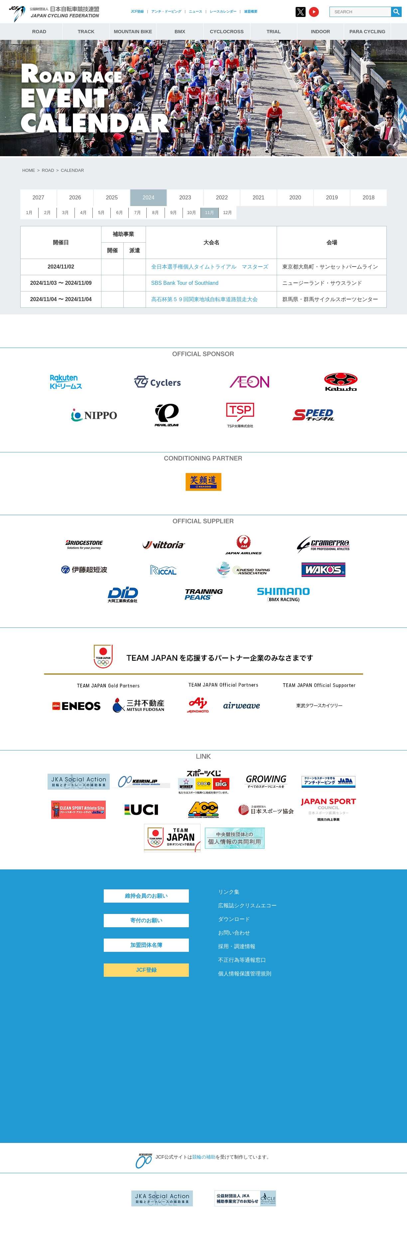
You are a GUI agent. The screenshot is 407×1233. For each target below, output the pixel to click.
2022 (222, 197)
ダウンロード (234, 919)
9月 (173, 212)
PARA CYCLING (367, 31)
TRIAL (274, 31)
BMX (180, 31)
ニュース (195, 11)
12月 (227, 212)
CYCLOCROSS (227, 31)
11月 (209, 212)
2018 (369, 197)
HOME (28, 170)
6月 (119, 212)
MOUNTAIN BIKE (133, 31)
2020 (295, 197)
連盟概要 (250, 11)
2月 (47, 212)
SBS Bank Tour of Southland (185, 283)
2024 (149, 197)
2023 (185, 197)
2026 (75, 197)
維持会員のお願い (146, 896)
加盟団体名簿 (146, 945)
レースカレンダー (223, 11)
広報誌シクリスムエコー (247, 905)
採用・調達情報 (236, 946)
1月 (29, 212)
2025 (112, 197)
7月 (137, 212)
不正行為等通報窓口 (242, 960)
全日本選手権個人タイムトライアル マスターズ (209, 267)
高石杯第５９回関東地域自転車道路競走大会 (204, 299)
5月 (101, 212)
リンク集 (228, 892)
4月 (83, 212)
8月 (155, 212)
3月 (65, 212)
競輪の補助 (203, 1157)
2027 (39, 197)
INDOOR (320, 31)
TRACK (86, 31)
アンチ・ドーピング (166, 11)
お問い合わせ (234, 933)
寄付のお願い (146, 920)
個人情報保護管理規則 (244, 973)
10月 (191, 212)
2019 (332, 197)
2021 (259, 197)
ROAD (39, 31)
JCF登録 (137, 11)
